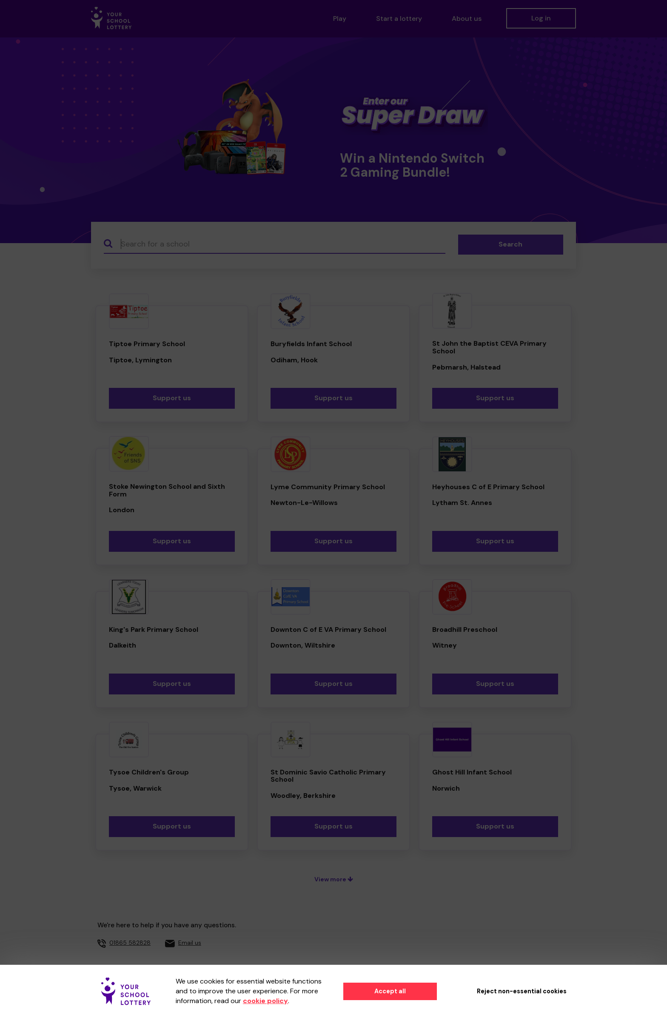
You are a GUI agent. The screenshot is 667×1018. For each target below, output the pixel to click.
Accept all (390, 991)
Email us (189, 942)
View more (333, 879)
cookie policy (265, 1000)
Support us (172, 397)
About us (467, 18)
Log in (541, 18)
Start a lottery (399, 18)
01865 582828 (130, 942)
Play (339, 18)
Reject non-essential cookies (522, 991)
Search (510, 244)
